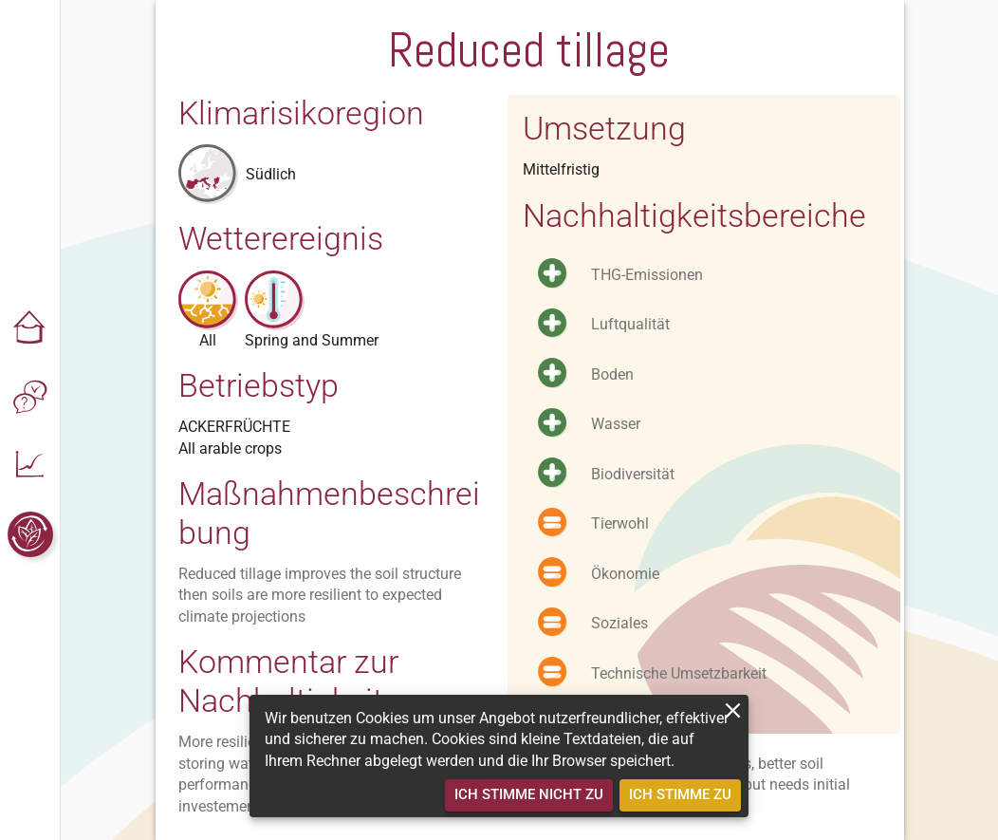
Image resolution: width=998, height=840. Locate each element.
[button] (30, 329)
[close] (732, 710)
